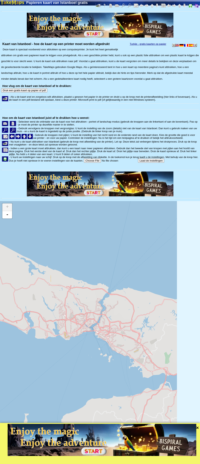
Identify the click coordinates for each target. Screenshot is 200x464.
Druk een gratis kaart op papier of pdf (24, 90)
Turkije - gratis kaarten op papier (148, 43)
